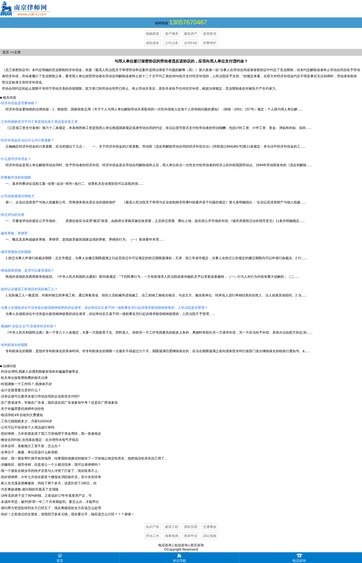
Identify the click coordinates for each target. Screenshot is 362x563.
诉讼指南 (209, 536)
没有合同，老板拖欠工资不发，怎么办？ (31, 446)
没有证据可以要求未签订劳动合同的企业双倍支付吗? (40, 396)
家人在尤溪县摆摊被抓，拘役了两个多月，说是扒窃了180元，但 (49, 483)
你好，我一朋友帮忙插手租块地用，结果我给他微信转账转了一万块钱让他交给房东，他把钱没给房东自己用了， (84, 458)
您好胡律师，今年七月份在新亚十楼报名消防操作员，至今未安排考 (51, 477)
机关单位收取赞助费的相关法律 (24, 378)
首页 (5, 52)
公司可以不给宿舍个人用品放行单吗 (27, 427)
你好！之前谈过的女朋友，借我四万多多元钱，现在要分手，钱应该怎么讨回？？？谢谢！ (67, 514)
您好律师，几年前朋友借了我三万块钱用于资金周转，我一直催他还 (51, 433)
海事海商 (171, 536)
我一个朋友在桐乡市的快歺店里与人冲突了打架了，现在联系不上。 (51, 471)
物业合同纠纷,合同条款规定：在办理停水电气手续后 (40, 440)
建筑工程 (171, 527)
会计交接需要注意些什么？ (21, 390)
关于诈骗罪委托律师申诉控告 (22, 409)
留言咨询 (197, 545)
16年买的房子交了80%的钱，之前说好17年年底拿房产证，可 (46, 495)
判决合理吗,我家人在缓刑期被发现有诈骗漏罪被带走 (40, 371)
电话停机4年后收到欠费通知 (22, 415)
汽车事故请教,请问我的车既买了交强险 (30, 489)
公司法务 (171, 43)
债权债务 (152, 43)
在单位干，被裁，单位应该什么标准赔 (29, 452)
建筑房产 (190, 34)
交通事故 (209, 527)
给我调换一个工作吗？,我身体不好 (26, 384)
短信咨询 (181, 545)
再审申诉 (190, 536)
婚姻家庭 (152, 34)
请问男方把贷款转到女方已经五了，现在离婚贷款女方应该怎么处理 (51, 508)
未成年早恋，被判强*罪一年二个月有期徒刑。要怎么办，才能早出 (50, 502)
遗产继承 (171, 34)
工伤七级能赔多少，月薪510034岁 (26, 421)
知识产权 (152, 527)
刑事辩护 (209, 43)
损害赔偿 (209, 34)
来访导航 (179, 557)
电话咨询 (165, 545)
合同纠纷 (190, 43)
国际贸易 (190, 527)
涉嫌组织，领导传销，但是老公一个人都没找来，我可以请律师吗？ (51, 464)
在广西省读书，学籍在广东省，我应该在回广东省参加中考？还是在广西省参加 (59, 402)
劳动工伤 (152, 536)
